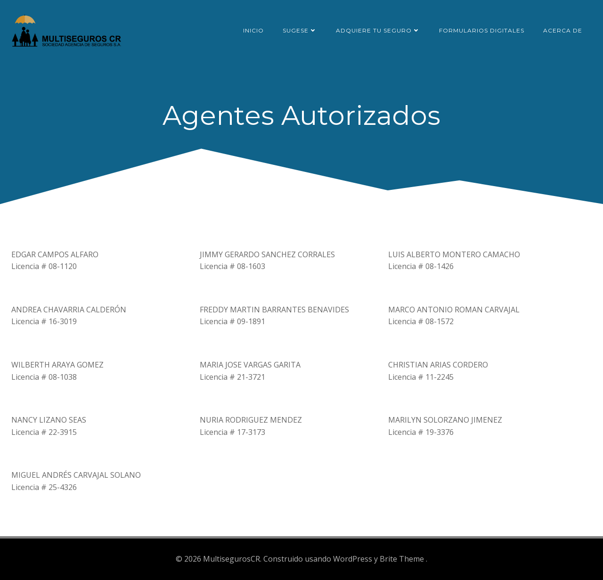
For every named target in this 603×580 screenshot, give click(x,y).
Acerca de (562, 30)
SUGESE (300, 30)
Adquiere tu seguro (378, 30)
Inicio (253, 30)
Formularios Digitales (481, 30)
